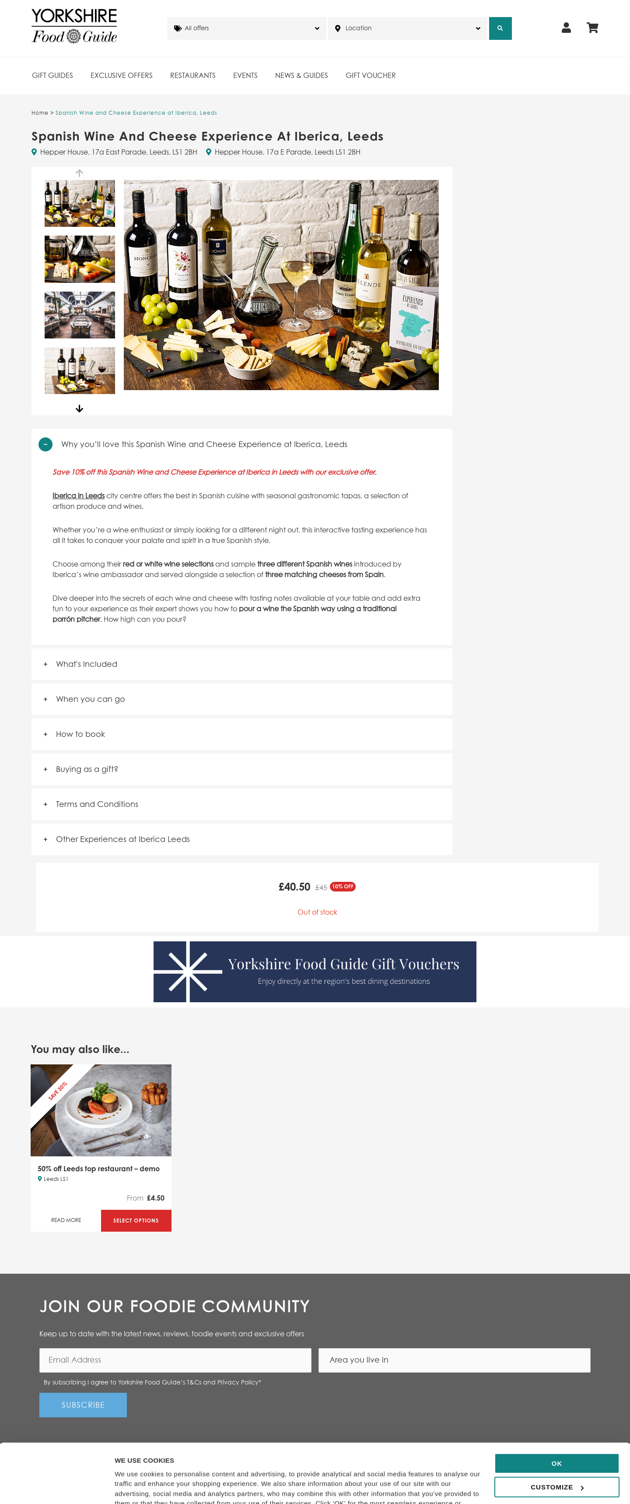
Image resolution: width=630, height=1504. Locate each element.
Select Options (136, 1220)
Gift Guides (52, 75)
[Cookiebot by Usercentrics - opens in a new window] (56, 1486)
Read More (66, 1220)
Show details (135, 1486)
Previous (80, 173)
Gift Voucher (371, 75)
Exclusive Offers (122, 75)
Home (40, 113)
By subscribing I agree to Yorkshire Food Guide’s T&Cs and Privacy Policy (152, 1383)
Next (80, 409)
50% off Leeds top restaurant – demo (99, 1168)
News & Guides (301, 75)
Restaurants (193, 75)
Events (245, 75)
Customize (557, 1437)
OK (557, 1412)
